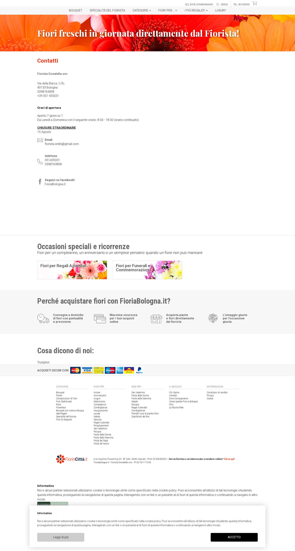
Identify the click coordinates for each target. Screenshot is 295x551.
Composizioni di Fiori (66, 439)
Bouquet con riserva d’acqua (70, 451)
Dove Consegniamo (178, 439)
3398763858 (53, 164)
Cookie (210, 439)
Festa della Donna (102, 475)
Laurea (97, 454)
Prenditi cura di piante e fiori (145, 454)
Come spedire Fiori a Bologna (183, 442)
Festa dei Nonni (101, 484)
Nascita (97, 460)
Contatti (173, 436)
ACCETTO (234, 537)
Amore (97, 433)
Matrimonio (99, 442)
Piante (59, 436)
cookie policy (153, 521)
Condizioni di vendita (217, 433)
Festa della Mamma (103, 478)
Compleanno (100, 445)
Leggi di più (60, 537)
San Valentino (100, 469)
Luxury (220, 10)
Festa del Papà (101, 481)
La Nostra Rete (176, 448)
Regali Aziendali (101, 463)
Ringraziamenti (101, 466)
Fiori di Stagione (64, 460)
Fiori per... (167, 10)
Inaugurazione (101, 451)
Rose (58, 445)
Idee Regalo (61, 454)
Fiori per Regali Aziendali (63, 265)
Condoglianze (100, 448)
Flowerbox (61, 448)
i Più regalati (196, 10)
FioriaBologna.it (55, 184)
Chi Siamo (174, 433)
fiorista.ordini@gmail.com (62, 144)
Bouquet (75, 10)
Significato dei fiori (140, 457)
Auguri (97, 439)
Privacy (210, 436)
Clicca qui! (229, 499)
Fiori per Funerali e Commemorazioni (133, 267)
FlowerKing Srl (114, 499)
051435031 (52, 160)
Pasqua (97, 472)
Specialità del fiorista (107, 10)
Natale (97, 457)
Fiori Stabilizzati (64, 442)
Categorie (142, 10)
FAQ (171, 445)
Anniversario (100, 436)
